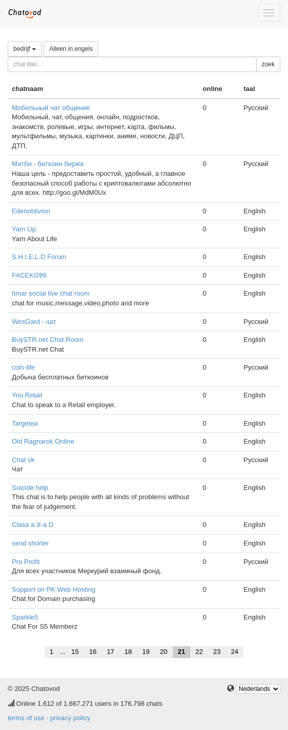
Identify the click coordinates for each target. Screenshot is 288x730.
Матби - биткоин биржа (48, 164)
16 (92, 651)
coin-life (23, 367)
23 (216, 651)
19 (146, 651)
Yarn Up (24, 229)
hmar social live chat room (50, 293)
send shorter (30, 543)
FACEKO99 (29, 275)
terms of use (26, 718)
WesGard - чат (34, 321)
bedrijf (24, 48)
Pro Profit (26, 561)
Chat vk (23, 460)
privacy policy (70, 718)
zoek (268, 64)
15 (75, 651)
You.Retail (27, 395)
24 (234, 651)
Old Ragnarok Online (43, 441)
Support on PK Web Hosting (53, 589)
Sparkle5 (25, 617)
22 (199, 651)
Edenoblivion (31, 211)
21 (181, 651)
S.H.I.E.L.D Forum (39, 257)
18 (128, 651)
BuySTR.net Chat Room (47, 339)
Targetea (25, 423)
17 (110, 651)
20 (163, 651)
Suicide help (30, 487)
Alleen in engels (71, 48)
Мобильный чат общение (51, 108)
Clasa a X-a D (32, 524)
